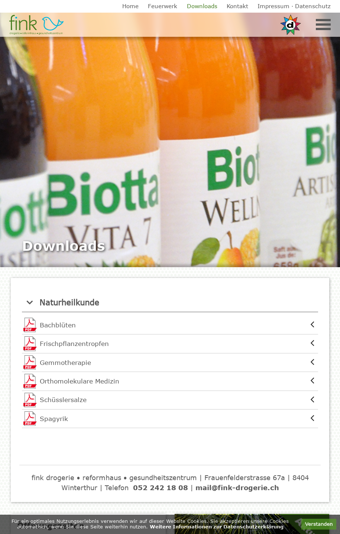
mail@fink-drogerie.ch (237, 487)
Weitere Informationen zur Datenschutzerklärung (217, 527)
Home (130, 6)
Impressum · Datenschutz (294, 6)
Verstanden (319, 524)
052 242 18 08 (160, 487)
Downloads (202, 6)
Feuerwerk (162, 6)
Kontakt (237, 6)
